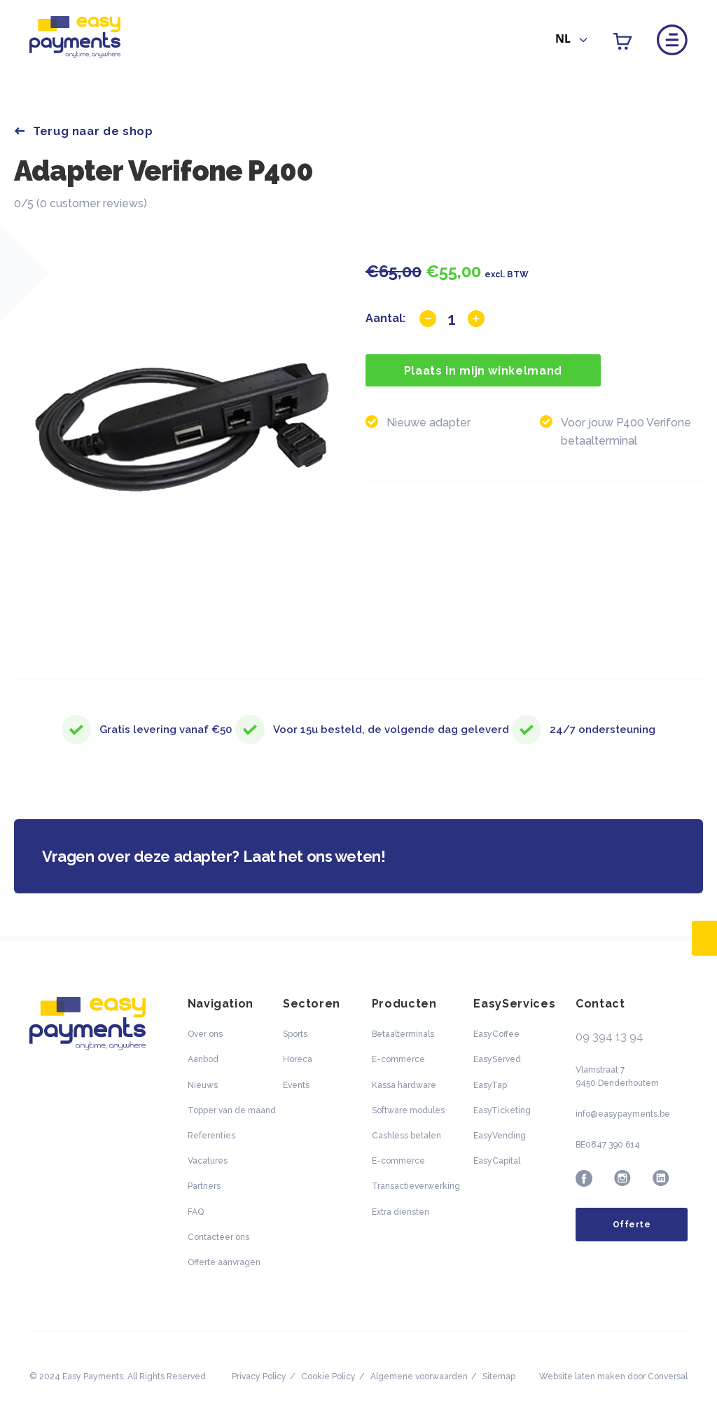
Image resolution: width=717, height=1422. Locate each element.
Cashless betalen (406, 1136)
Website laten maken (582, 1376)
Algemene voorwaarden (419, 1376)
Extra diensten (400, 1212)
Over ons (205, 1034)
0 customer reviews (92, 203)
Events (296, 1085)
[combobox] (571, 41)
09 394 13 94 (609, 1036)
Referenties (211, 1136)
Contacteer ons (218, 1237)
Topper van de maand (232, 1110)
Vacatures (208, 1161)
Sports (295, 1034)
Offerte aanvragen (224, 1262)
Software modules (408, 1110)
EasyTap (490, 1085)
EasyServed (497, 1059)
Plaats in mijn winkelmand (483, 370)
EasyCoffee (496, 1034)
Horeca (297, 1059)
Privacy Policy (259, 1376)
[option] (183, 432)
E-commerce (398, 1059)
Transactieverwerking (416, 1186)
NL (563, 38)
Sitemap (498, 1376)
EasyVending (499, 1136)
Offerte (631, 1224)
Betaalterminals (403, 1034)
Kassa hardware (404, 1085)
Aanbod (203, 1059)
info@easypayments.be (623, 1114)
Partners (204, 1186)
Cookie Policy (328, 1376)
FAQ (196, 1212)
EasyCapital (496, 1161)
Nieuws (203, 1085)
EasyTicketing (502, 1110)
